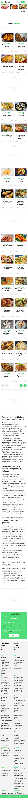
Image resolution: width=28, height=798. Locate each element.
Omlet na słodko (5, 659)
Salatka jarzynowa (18, 683)
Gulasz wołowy (4, 773)
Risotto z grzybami (18, 702)
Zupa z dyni (3, 679)
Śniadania (16, 643)
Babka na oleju (4, 702)
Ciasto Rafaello (4, 703)
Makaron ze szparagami (19, 740)
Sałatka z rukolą (17, 685)
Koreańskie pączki (5, 745)
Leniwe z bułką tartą (7, 180)
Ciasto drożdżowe (5, 698)
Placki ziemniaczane (18, 662)
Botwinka (16, 735)
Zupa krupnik (4, 680)
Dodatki (16, 645)
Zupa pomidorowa (5, 691)
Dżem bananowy (18, 761)
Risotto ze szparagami (19, 705)
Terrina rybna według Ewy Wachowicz (21, 137)
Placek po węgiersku (5, 770)
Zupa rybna (16, 718)
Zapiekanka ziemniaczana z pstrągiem (20, 68)
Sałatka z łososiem (18, 680)
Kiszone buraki (17, 757)
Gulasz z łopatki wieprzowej (7, 375)
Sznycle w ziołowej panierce (20, 375)
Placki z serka (4, 667)
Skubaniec (3, 711)
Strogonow (3, 772)
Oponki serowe (4, 738)
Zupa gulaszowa (5, 688)
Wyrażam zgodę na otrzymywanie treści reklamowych (11, 626)
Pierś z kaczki (17, 657)
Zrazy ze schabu (17, 668)
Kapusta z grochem (18, 722)
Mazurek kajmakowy (5, 750)
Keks (15, 731)
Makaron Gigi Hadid (18, 781)
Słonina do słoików (18, 765)
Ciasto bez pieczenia (5, 707)
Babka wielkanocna (5, 722)
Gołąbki (16, 697)
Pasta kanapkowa (5, 662)
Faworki (3, 737)
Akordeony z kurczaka (20, 246)
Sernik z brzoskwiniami (19, 743)
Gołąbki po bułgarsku (7, 311)
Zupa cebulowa (4, 693)
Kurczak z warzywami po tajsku (7, 115)
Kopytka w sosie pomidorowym (7, 246)
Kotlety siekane (17, 663)
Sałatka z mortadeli (18, 688)
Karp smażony (17, 723)
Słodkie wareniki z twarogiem (21, 332)
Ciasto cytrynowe (5, 708)
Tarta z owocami (5, 749)
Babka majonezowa (5, 752)
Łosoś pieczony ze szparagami (7, 136)
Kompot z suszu (17, 728)
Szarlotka (3, 700)
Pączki (2, 735)
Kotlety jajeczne (17, 792)
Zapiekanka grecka (7, 66)
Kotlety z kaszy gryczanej (19, 700)
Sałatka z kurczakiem (19, 682)
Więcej (9, 631)
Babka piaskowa (5, 725)
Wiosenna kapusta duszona (20, 289)
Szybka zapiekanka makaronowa (21, 268)
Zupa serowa (4, 687)
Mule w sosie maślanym (20, 114)
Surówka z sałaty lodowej (20, 679)
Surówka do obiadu (18, 677)
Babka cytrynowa (5, 723)
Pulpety (15, 659)
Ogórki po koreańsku (18, 763)
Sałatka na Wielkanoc (19, 687)
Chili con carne (4, 775)
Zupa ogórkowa (4, 690)
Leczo (2, 768)
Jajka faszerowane (5, 715)
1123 (15, 385)
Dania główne (7, 43)
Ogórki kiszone (17, 752)
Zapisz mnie (14, 635)
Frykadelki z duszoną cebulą (20, 311)
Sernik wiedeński (18, 745)
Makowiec (3, 705)
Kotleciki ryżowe (17, 710)
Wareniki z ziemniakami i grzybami (7, 333)
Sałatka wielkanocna (6, 728)
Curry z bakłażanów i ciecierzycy (21, 46)
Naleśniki (3, 663)
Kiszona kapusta (17, 749)
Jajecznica (3, 657)
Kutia (15, 730)
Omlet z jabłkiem (5, 665)
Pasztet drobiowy (5, 718)
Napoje (3, 645)
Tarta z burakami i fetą (19, 793)
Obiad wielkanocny (5, 717)
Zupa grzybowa (17, 720)
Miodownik (3, 710)
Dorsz (15, 665)
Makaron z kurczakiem (19, 660)
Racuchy (3, 660)
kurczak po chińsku (21, 180)
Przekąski (16, 647)
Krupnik (15, 698)
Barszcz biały (4, 683)
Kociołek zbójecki (7, 353)
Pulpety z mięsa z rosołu (7, 45)
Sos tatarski (3, 726)
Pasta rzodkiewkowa (19, 742)
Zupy (2, 649)
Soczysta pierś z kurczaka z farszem (7, 268)
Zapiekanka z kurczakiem (7, 793)
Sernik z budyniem (5, 697)
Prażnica (3, 673)
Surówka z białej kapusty (20, 691)
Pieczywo (3, 647)
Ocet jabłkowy (17, 750)
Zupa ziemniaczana (5, 685)
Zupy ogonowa (4, 677)
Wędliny (3, 652)
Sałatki (16, 649)
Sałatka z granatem (18, 690)
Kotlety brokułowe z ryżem (7, 289)
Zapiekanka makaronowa (20, 667)
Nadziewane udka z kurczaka (7, 202)
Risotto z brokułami (18, 703)
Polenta (15, 711)
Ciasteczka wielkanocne (6, 720)
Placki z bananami (5, 672)
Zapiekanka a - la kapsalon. (21, 354)
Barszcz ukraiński (5, 682)
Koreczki (3, 743)
